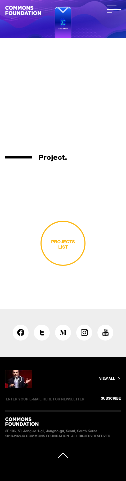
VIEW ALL (107, 379)
